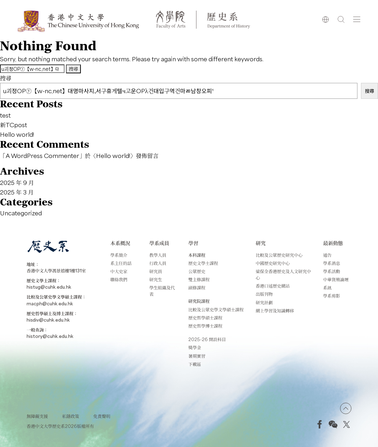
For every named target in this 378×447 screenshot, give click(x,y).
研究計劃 (264, 302)
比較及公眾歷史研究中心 (279, 255)
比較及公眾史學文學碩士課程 (216, 309)
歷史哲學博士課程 (205, 326)
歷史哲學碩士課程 (205, 318)
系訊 (327, 287)
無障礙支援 (37, 416)
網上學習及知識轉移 (275, 310)
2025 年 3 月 (17, 192)
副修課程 (196, 287)
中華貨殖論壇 (336, 279)
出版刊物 (264, 294)
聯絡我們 (118, 279)
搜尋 (5, 78)
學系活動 (331, 271)
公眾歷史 (196, 271)
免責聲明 (101, 416)
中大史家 (118, 271)
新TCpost (13, 125)
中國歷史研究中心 (273, 263)
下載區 (194, 364)
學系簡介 (118, 255)
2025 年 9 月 (17, 182)
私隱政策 (70, 416)
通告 (327, 255)
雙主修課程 (199, 279)
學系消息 (331, 263)
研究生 (155, 279)
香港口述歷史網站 (273, 286)
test (5, 115)
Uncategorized (21, 213)
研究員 (155, 271)
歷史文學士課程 (203, 263)
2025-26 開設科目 (207, 339)
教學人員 (157, 255)
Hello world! (17, 134)
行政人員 (157, 263)
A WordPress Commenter (42, 155)
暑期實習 (196, 356)
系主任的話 (121, 263)
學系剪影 (331, 296)
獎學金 (194, 347)
